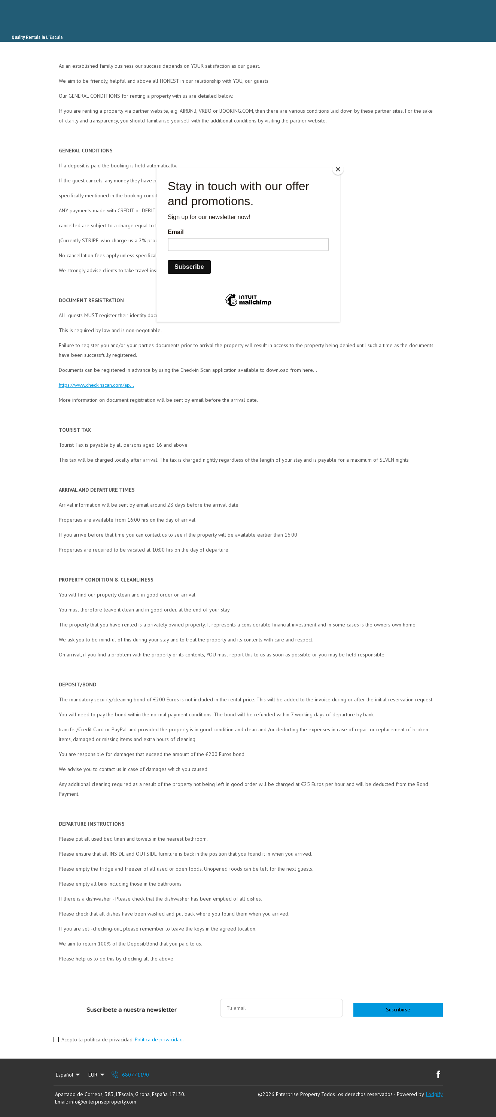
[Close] (338, 169)
